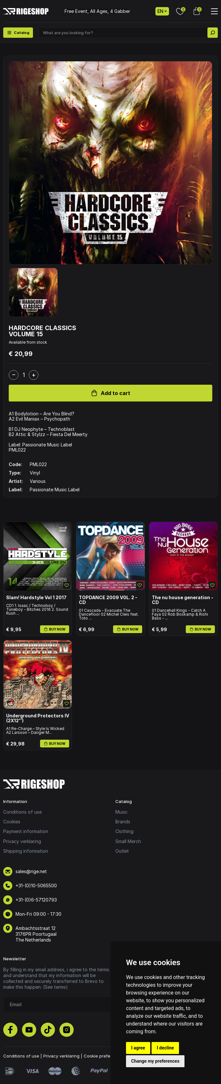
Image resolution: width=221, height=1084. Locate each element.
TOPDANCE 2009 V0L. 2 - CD (108, 600)
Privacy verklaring (22, 841)
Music (121, 812)
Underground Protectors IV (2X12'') (37, 718)
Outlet (122, 851)
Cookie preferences (104, 1055)
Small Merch (128, 841)
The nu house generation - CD (182, 600)
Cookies (11, 821)
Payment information (25, 831)
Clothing (124, 831)
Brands (122, 821)
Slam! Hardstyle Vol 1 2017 (36, 597)
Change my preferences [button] (155, 1061)
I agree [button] (138, 1047)
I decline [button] (165, 1047)
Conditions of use (22, 812)
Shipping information (25, 851)
